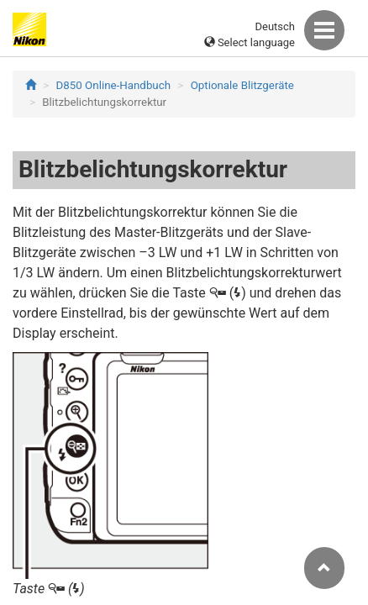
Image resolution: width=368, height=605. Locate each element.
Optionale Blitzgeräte (242, 85)
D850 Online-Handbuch (113, 85)
